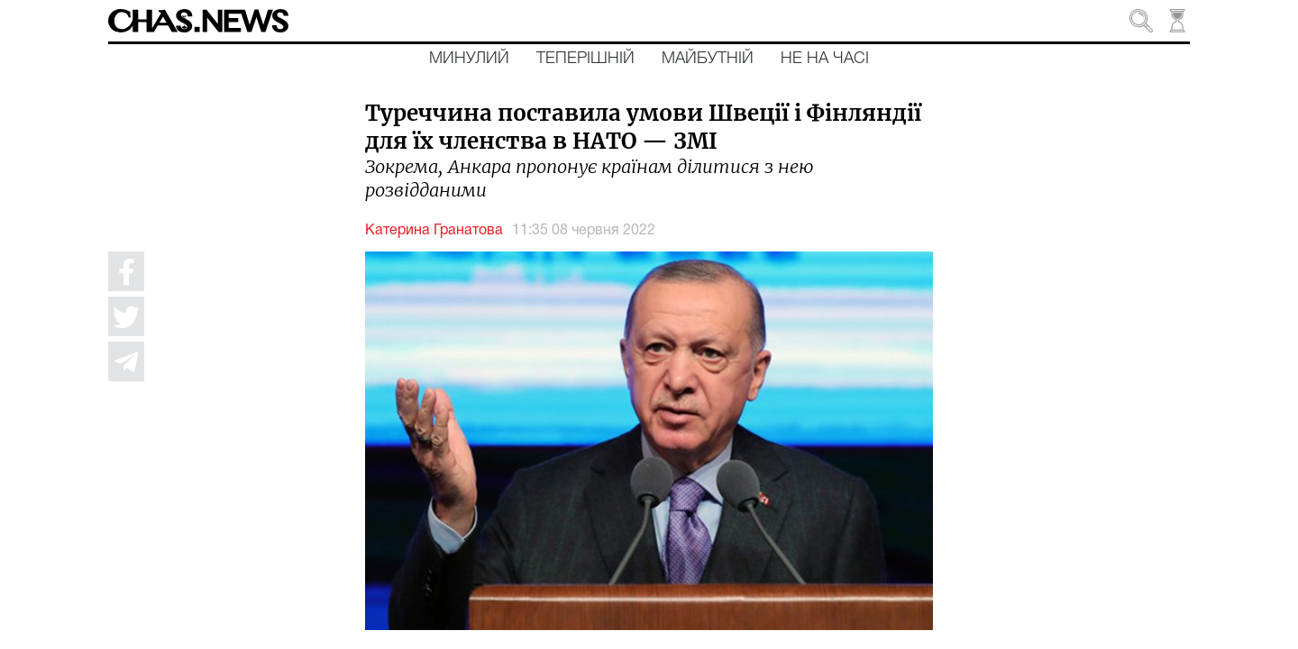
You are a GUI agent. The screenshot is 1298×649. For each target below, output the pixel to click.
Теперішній (585, 58)
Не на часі (825, 58)
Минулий (469, 58)
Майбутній (708, 58)
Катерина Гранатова (434, 230)
